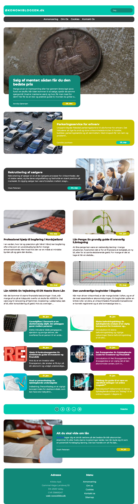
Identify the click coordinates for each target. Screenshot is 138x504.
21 (80, 409)
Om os (64, 19)
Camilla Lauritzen (65, 143)
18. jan (46, 316)
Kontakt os (88, 19)
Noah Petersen (63, 450)
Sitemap (89, 497)
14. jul (123, 449)
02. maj (53, 285)
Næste (124, 409)
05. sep (123, 142)
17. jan (112, 347)
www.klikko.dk (58, 496)
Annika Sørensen (20, 104)
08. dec (69, 103)
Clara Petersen (14, 188)
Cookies (75, 19)
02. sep (53, 234)
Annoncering (51, 19)
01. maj (122, 285)
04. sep (74, 188)
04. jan (122, 234)
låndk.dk (60, 437)
